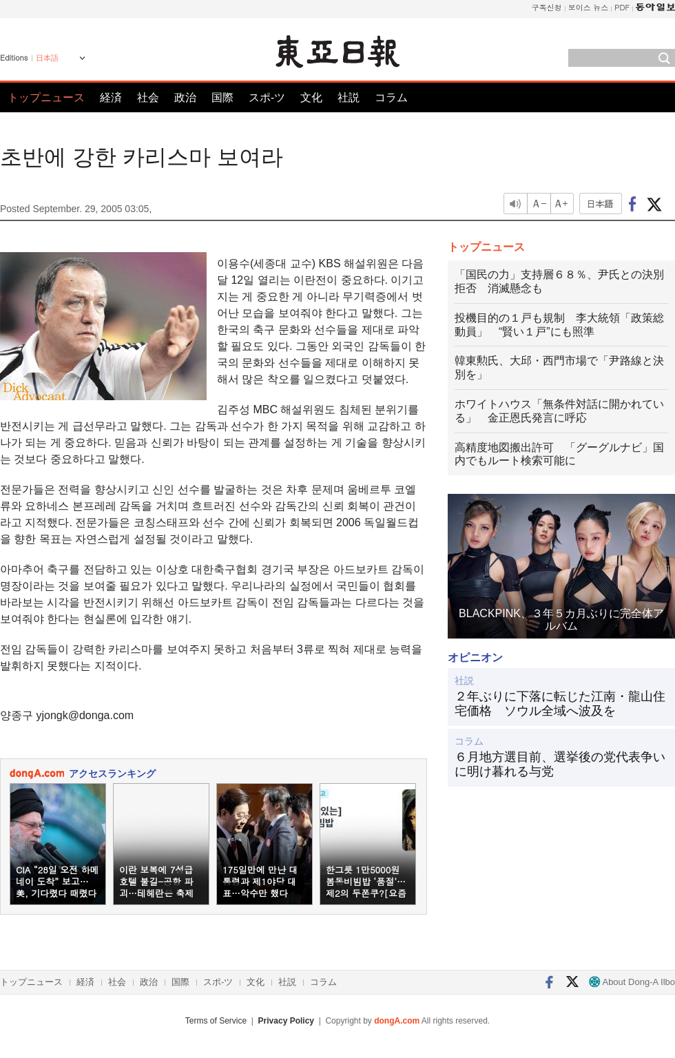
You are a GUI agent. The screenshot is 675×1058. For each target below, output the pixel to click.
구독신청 (547, 7)
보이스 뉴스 (588, 7)
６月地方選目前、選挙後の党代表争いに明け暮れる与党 (560, 764)
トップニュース (46, 97)
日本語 (47, 58)
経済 (111, 97)
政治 (185, 97)
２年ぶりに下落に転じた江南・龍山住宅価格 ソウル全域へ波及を (560, 703)
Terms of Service (216, 1021)
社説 (349, 97)
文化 (311, 97)
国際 (222, 97)
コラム (391, 97)
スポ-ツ (267, 97)
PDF (622, 7)
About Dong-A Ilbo (632, 982)
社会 (148, 97)
